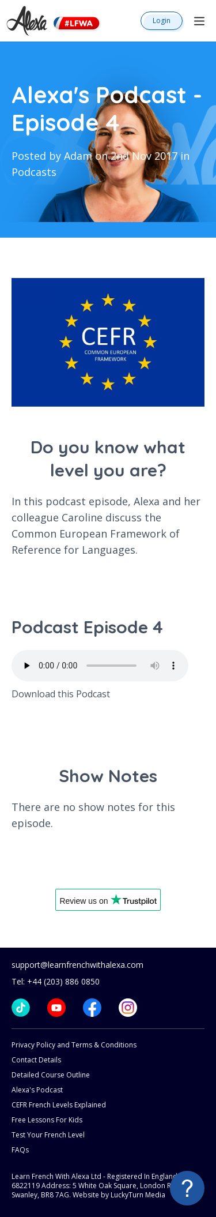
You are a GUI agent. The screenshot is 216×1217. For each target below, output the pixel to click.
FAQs (20, 1150)
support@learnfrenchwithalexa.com (77, 964)
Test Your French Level (48, 1135)
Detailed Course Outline (51, 1075)
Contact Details (36, 1060)
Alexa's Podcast (37, 1090)
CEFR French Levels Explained (59, 1105)
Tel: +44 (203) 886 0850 (56, 981)
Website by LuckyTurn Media (119, 1195)
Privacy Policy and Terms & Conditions (74, 1045)
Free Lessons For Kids (47, 1120)
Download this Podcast (61, 694)
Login (161, 20)
